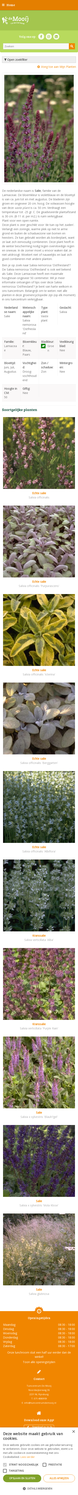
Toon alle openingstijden (39, 1362)
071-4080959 (40, 1398)
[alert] (39, 1461)
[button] (39, 1488)
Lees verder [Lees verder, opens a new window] (28, 1457)
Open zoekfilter (15, 59)
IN (49, 36)
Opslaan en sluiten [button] (22, 1478)
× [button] (73, 1431)
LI (56, 36)
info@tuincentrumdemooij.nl (40, 1402)
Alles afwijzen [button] (59, 1478)
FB (41, 36)
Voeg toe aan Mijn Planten (58, 67)
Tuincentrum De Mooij (39, 1385)
